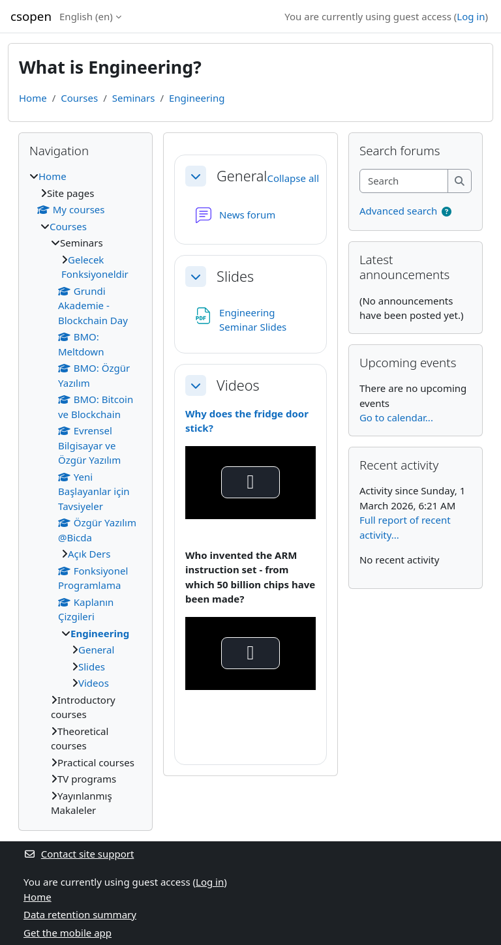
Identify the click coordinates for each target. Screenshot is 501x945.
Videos (238, 385)
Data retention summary (79, 914)
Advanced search (398, 210)
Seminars (133, 97)
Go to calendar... (396, 417)
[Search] (404, 181)
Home (33, 97)
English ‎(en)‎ (86, 16)
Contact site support (78, 853)
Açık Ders (89, 553)
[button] (195, 176)
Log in (471, 16)
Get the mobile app (67, 932)
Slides (235, 276)
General (242, 176)
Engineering (196, 97)
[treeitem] (85, 493)
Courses (79, 97)
